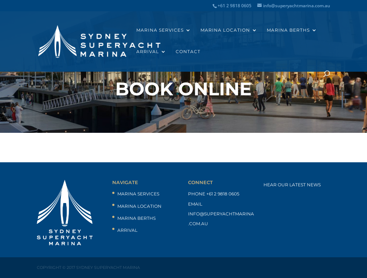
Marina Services (160, 30)
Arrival (147, 51)
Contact (188, 51)
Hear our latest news (292, 184)
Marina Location (225, 30)
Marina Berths (288, 30)
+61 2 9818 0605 (222, 193)
